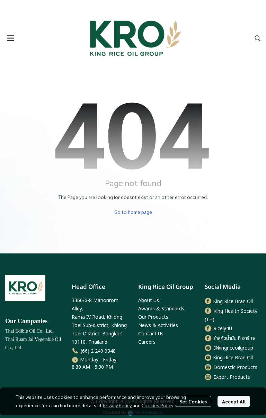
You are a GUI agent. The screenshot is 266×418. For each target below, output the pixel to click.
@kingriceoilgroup (233, 348)
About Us (148, 300)
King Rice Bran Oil (233, 301)
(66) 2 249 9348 (98, 351)
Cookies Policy (157, 405)
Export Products (231, 377)
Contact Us (150, 333)
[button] (258, 38)
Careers (147, 342)
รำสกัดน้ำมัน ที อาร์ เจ (234, 338)
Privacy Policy (117, 405)
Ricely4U (222, 328)
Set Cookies (193, 401)
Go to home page (133, 212)
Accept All (234, 401)
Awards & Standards (161, 308)
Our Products (153, 317)
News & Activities (158, 325)
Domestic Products (235, 367)
